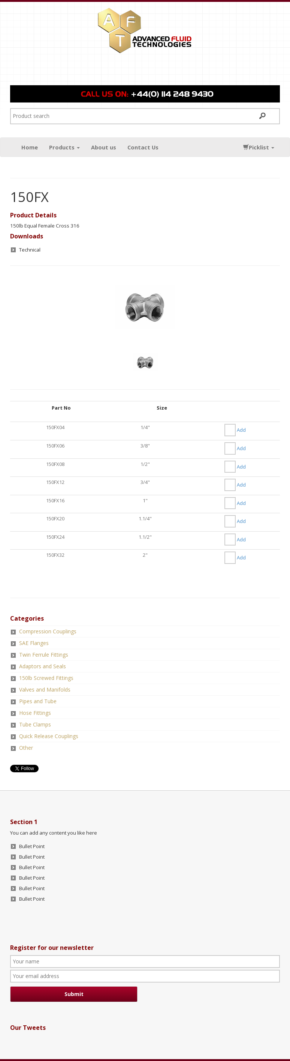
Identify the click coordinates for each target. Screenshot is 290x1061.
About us (103, 147)
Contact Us (142, 147)
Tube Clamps (35, 724)
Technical (29, 249)
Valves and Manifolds (44, 689)
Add (241, 430)
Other (26, 747)
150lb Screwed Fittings (46, 677)
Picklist (258, 147)
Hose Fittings (35, 712)
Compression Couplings (47, 631)
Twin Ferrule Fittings (43, 654)
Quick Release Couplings (48, 736)
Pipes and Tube (38, 701)
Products (64, 147)
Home (29, 147)
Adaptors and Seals (42, 666)
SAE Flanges (34, 643)
